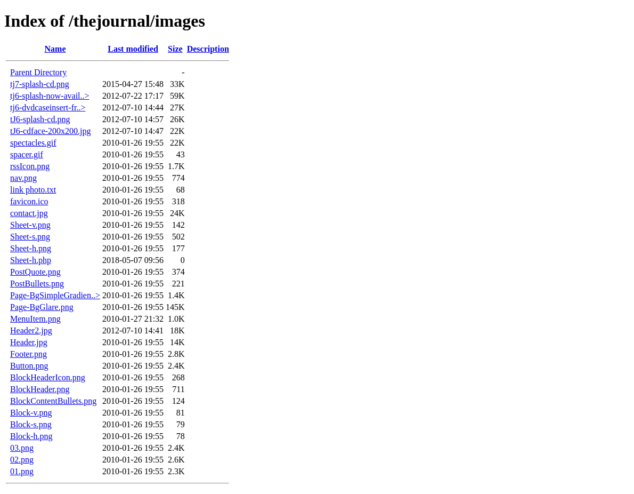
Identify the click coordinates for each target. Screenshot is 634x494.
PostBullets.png (37, 283)
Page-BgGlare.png (42, 307)
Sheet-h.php (30, 260)
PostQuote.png (35, 271)
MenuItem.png (35, 318)
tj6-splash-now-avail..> (50, 95)
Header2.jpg (31, 330)
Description (208, 48)
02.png (22, 459)
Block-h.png (31, 436)
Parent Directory (38, 72)
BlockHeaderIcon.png (47, 377)
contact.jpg (29, 213)
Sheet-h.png (30, 248)
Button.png (29, 365)
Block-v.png (31, 412)
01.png (22, 471)
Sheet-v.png (30, 224)
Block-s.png (31, 424)
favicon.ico (29, 201)
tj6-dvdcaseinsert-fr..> (47, 107)
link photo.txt (33, 189)
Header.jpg (28, 342)
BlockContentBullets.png (53, 400)
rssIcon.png (30, 166)
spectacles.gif (33, 142)
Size (175, 48)
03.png (22, 447)
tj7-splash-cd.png (39, 84)
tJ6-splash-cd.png (40, 119)
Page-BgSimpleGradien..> (55, 295)
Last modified (133, 48)
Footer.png (28, 353)
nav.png (23, 177)
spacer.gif (26, 154)
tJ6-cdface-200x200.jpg (50, 131)
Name (55, 48)
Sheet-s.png (30, 236)
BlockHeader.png (40, 389)
